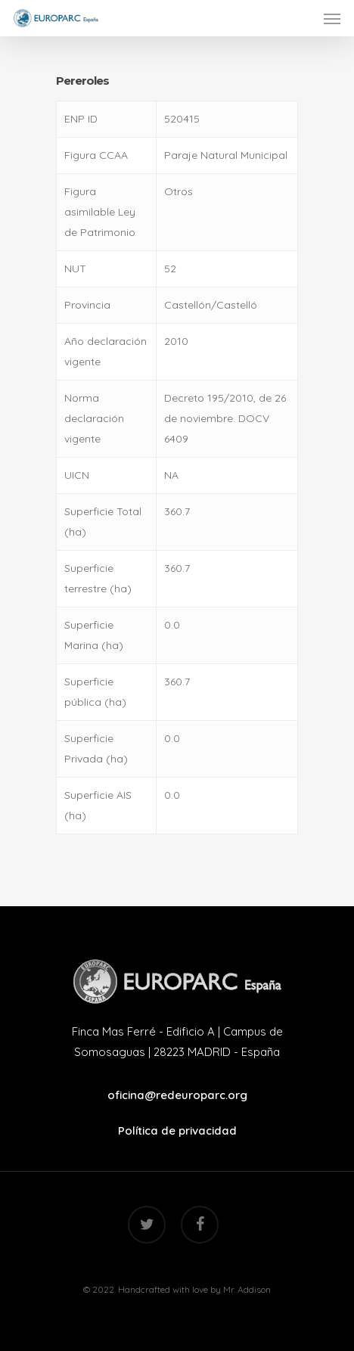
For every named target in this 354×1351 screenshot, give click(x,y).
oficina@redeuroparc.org (177, 1095)
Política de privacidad (177, 1130)
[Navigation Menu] (332, 18)
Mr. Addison (247, 1289)
